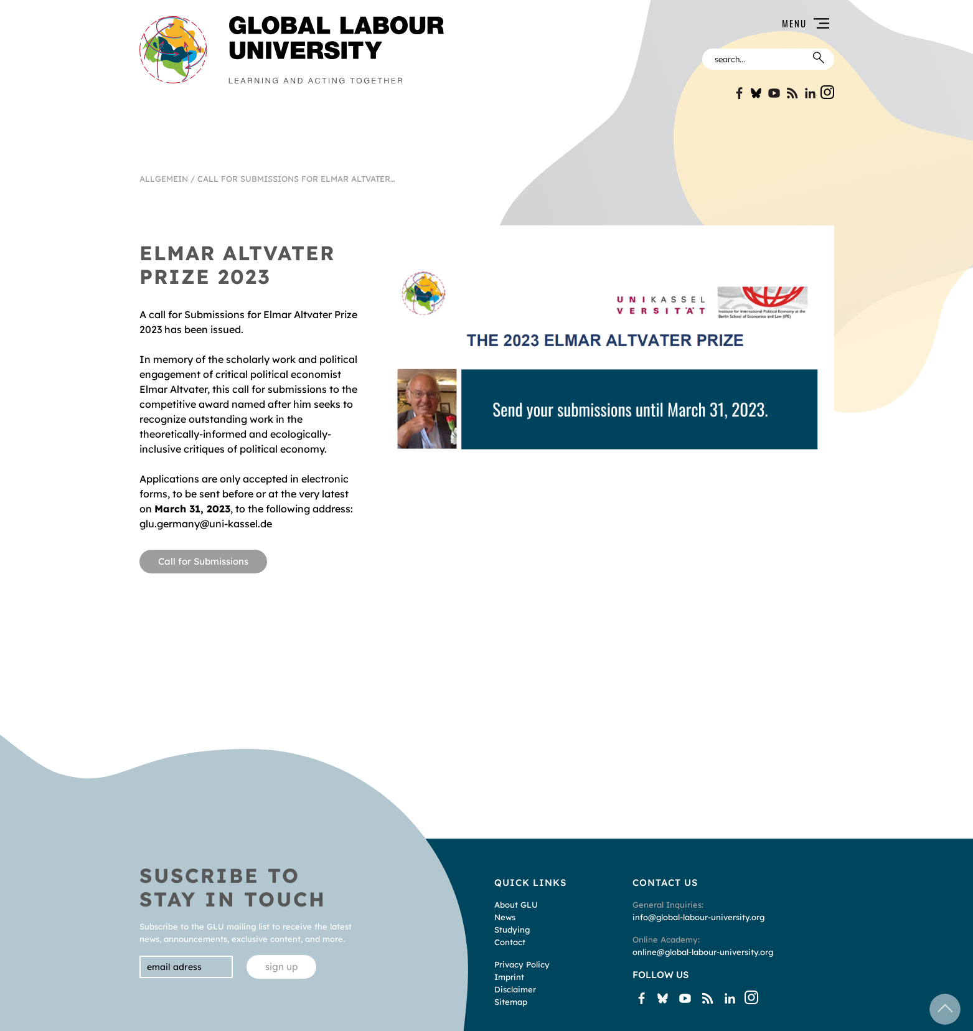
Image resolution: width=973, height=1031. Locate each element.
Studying (512, 929)
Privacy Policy (522, 964)
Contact (509, 942)
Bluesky (756, 93)
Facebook (738, 93)
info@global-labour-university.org (698, 917)
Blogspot (792, 93)
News (504, 917)
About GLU (516, 905)
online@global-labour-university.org (702, 952)
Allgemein (163, 179)
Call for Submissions (203, 561)
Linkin (810, 93)
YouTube (774, 93)
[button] (646, 23)
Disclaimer (515, 989)
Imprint (509, 977)
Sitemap (510, 1002)
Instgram (827, 92)
